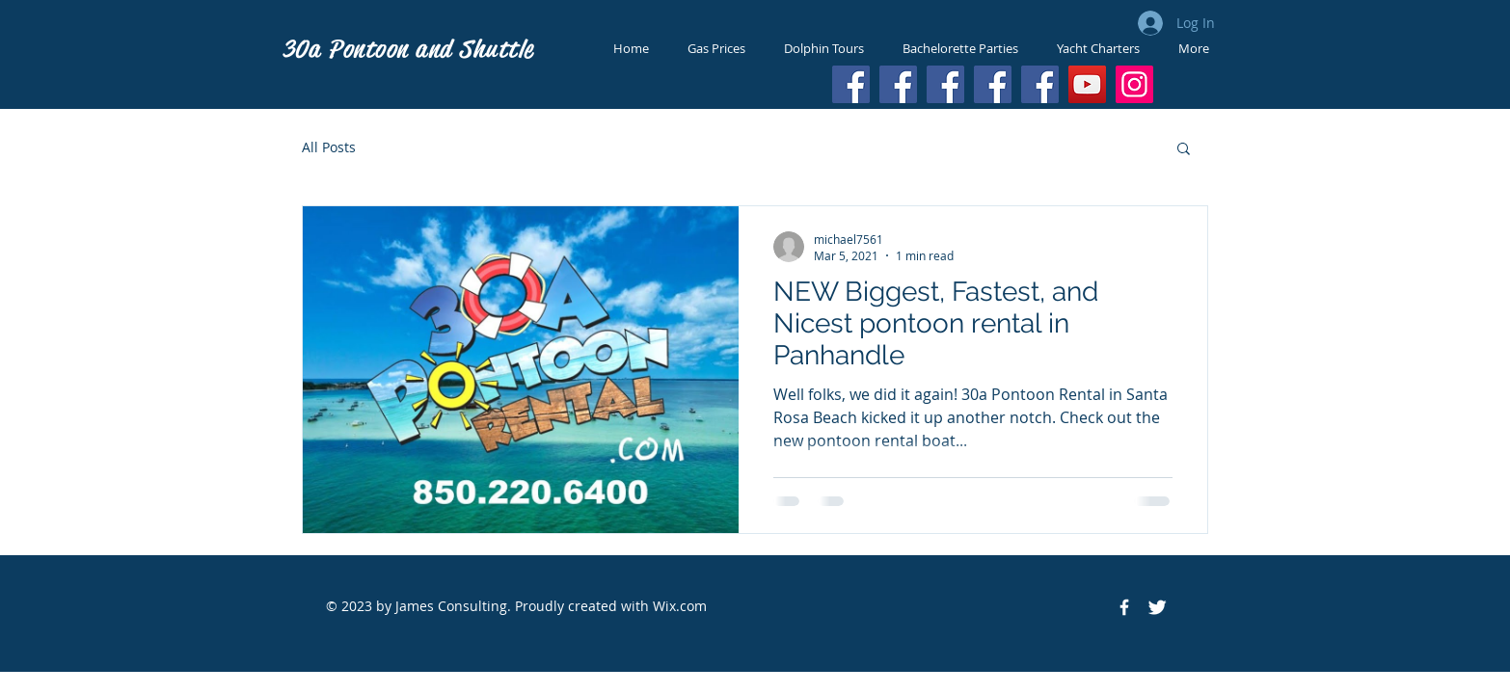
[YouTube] (1087, 84)
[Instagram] (1134, 84)
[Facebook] (851, 84)
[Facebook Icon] (1124, 607)
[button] (1183, 150)
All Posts (329, 147)
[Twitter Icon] (1157, 607)
